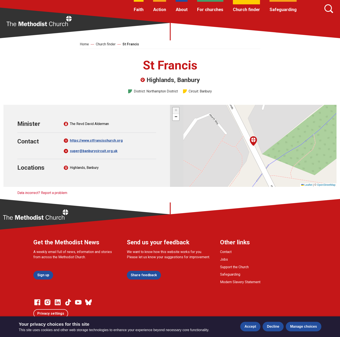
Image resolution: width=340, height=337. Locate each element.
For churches (210, 9)
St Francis (131, 44)
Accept (250, 326)
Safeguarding (283, 9)
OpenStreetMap (326, 184)
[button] (253, 141)
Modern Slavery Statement (240, 282)
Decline (273, 326)
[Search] (328, 8)
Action (159, 9)
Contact (226, 252)
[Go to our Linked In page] (58, 302)
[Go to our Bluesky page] (88, 302)
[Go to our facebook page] (37, 302)
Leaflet (306, 184)
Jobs (224, 259)
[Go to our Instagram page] (47, 302)
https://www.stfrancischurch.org (96, 140)
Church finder (246, 9)
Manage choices (303, 326)
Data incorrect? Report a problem (42, 193)
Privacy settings (50, 313)
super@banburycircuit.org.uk (94, 151)
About (182, 9)
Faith (139, 9)
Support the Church (234, 267)
